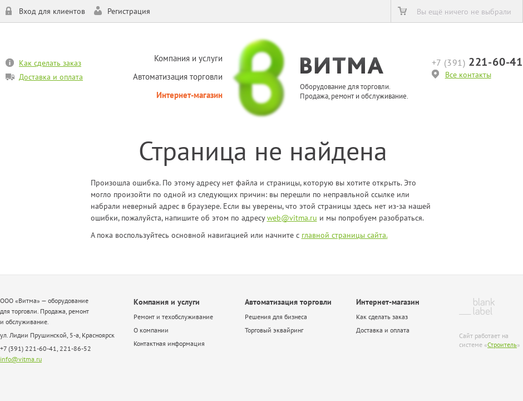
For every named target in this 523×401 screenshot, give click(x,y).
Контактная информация (169, 343)
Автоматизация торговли (178, 76)
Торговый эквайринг (274, 330)
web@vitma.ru (292, 218)
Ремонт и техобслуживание (173, 316)
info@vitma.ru (21, 359)
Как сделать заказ (50, 63)
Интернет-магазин (189, 95)
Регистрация (128, 11)
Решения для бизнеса (276, 316)
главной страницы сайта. (345, 235)
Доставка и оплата (51, 77)
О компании (151, 330)
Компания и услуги (188, 58)
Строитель (502, 344)
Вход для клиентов (52, 11)
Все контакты (468, 75)
